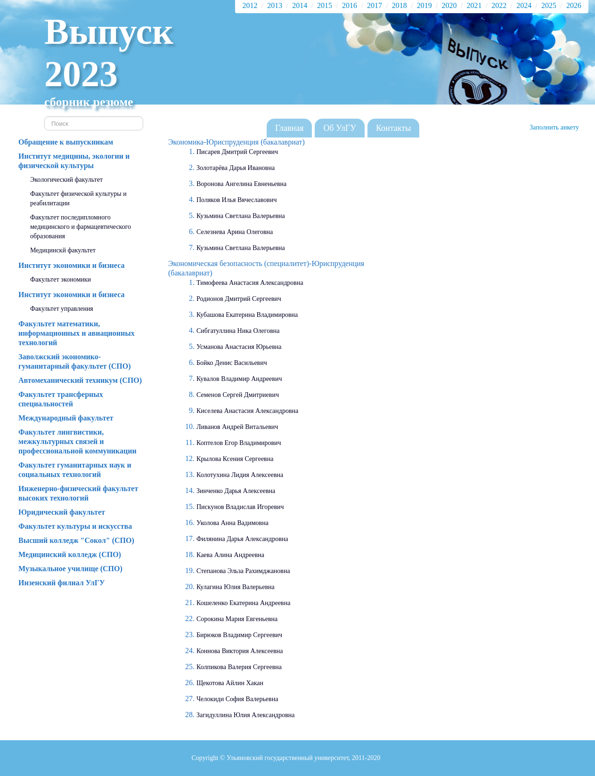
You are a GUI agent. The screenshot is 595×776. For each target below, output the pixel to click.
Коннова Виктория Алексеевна (239, 651)
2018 (399, 5)
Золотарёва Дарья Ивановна (235, 167)
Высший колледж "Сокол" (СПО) (76, 540)
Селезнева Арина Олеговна (234, 231)
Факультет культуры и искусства (75, 526)
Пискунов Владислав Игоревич (240, 506)
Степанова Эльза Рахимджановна (243, 570)
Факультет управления (61, 308)
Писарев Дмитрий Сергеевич (237, 151)
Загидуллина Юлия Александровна (245, 715)
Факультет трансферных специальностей (60, 399)
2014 (299, 5)
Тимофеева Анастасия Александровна (249, 282)
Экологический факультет (66, 179)
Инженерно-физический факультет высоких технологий (78, 493)
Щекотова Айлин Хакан (229, 683)
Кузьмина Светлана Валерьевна (240, 215)
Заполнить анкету (554, 127)
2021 (473, 5)
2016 (349, 5)
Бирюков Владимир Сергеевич (239, 635)
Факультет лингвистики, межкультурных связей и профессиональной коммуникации (77, 441)
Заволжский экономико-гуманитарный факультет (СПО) (74, 361)
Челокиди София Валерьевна (237, 699)
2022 (498, 5)
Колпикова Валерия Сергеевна (239, 667)
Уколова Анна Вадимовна (232, 522)
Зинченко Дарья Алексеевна (235, 490)
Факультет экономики (60, 279)
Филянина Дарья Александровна (242, 538)
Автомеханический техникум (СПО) (80, 380)
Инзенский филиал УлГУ (61, 583)
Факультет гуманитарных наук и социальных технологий (74, 469)
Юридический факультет (61, 512)
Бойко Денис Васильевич (231, 362)
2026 (573, 5)
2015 (324, 5)
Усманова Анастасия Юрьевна (239, 346)
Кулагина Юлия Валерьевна (235, 586)
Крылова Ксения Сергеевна (234, 458)
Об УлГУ (339, 128)
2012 (249, 5)
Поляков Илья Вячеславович (236, 199)
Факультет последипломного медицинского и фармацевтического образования (80, 227)
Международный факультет (66, 418)
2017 (374, 5)
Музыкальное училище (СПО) (70, 569)
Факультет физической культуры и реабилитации (78, 198)
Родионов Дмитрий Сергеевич (238, 298)
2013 (274, 5)
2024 (523, 5)
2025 (548, 5)
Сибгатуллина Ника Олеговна (237, 330)
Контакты (393, 128)
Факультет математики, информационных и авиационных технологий (76, 333)
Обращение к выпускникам (65, 142)
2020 (449, 5)
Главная (289, 128)
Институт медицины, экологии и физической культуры (74, 161)
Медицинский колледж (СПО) (69, 554)
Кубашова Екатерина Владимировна (247, 314)
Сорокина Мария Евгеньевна (236, 618)
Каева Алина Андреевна (230, 554)
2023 (81, 73)
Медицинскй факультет (63, 250)
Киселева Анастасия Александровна (247, 410)
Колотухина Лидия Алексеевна (239, 474)
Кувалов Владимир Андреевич (239, 378)
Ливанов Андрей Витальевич (237, 426)
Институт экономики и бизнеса (71, 265)
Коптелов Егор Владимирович (238, 442)
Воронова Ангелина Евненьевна (241, 183)
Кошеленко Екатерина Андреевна (243, 602)
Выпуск (108, 31)
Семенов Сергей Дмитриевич (237, 394)
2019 (424, 5)
